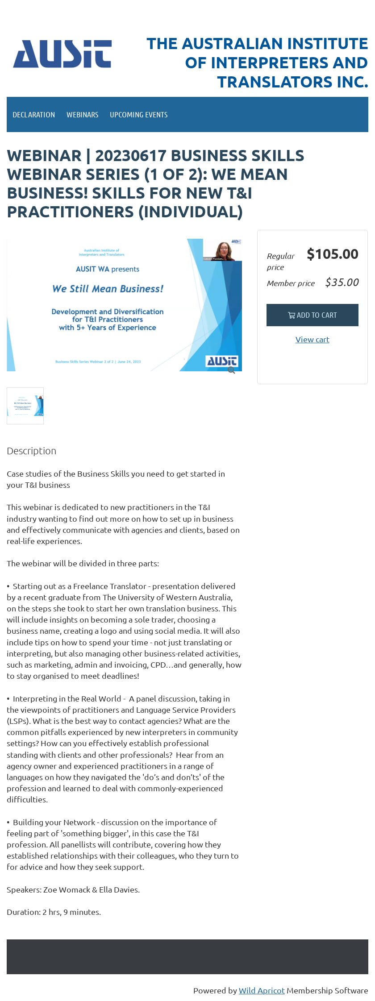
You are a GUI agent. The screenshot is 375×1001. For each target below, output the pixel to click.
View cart (312, 339)
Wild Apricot (262, 990)
